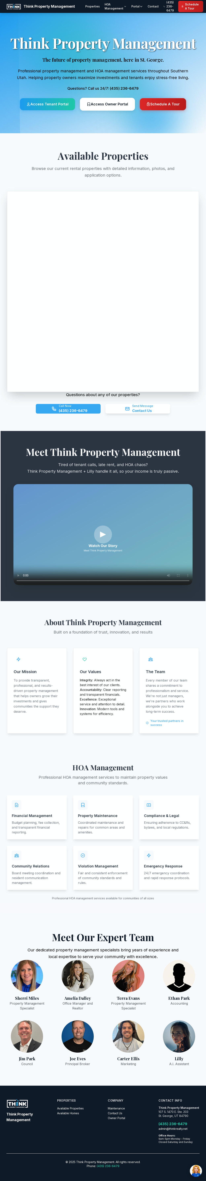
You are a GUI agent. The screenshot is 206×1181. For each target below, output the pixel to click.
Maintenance (116, 1108)
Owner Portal (116, 1118)
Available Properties (70, 1108)
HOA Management (116, 6)
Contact (153, 6)
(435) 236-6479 (124, 88)
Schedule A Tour (190, 6)
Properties (92, 6)
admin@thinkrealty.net (173, 1128)
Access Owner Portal (107, 104)
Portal (137, 6)
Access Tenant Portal (47, 104)
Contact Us (115, 1113)
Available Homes (68, 1113)
